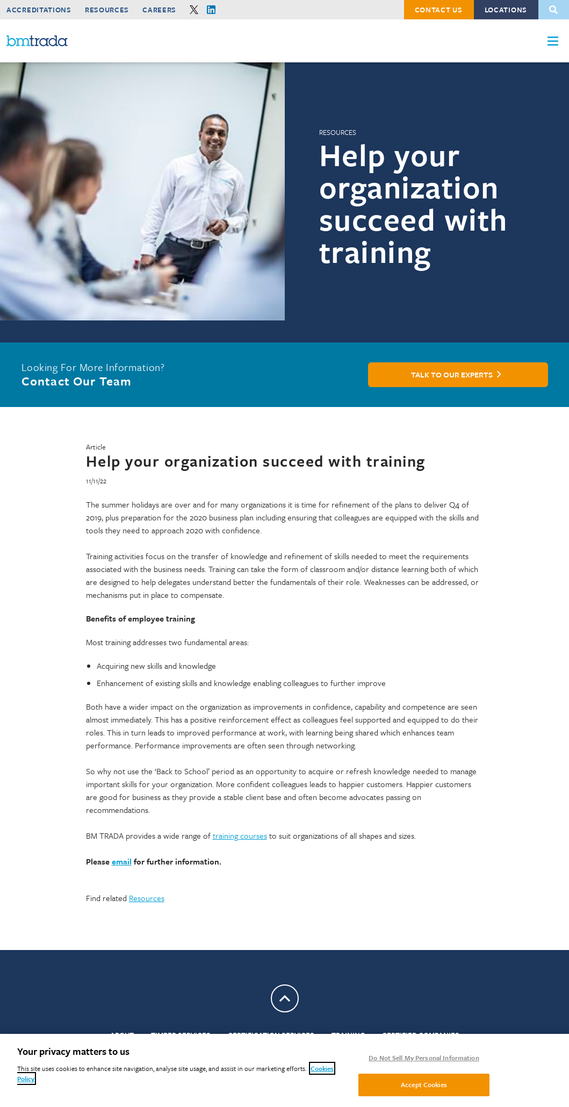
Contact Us (439, 9)
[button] (553, 41)
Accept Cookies (424, 1084)
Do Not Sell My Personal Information (424, 1057)
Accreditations (38, 9)
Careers (159, 9)
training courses (240, 835)
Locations (506, 9)
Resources (107, 9)
